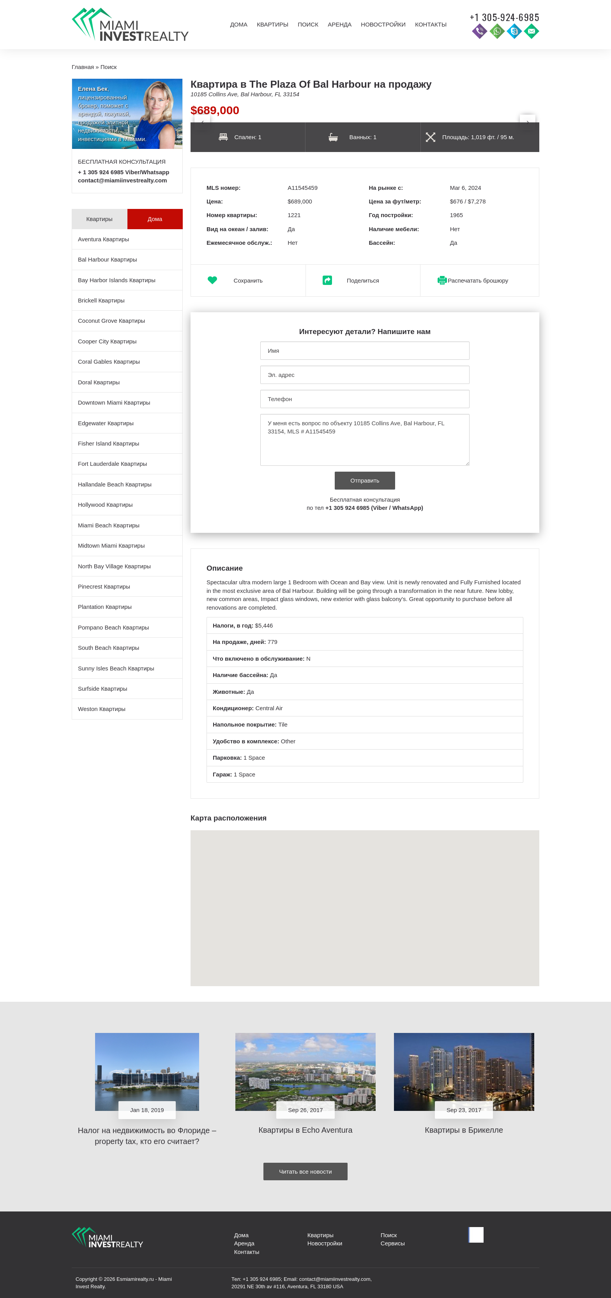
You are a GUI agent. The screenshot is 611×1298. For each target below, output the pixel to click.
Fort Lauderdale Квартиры (112, 463)
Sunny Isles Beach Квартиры (116, 668)
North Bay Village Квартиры (114, 566)
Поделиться (363, 280)
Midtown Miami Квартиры (111, 545)
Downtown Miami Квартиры (114, 402)
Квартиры (272, 24)
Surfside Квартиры (102, 688)
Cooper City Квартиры (107, 341)
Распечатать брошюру (478, 280)
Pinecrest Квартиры (104, 586)
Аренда (339, 24)
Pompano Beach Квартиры (113, 627)
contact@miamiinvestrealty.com (122, 180)
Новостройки (383, 24)
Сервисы (393, 1243)
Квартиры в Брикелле (464, 1130)
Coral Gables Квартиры (109, 361)
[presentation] (202, 122)
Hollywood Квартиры (105, 504)
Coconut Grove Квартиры (111, 320)
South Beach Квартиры (108, 647)
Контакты (431, 24)
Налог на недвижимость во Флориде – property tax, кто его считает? (147, 1136)
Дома (238, 24)
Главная (83, 67)
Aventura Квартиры (103, 239)
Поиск (308, 24)
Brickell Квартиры (101, 300)
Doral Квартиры (99, 382)
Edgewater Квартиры (106, 423)
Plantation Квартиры (105, 606)
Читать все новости (305, 1171)
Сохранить (248, 280)
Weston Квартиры (101, 709)
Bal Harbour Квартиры (107, 259)
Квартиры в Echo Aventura (305, 1130)
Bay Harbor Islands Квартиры (116, 280)
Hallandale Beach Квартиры (115, 484)
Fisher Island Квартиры (108, 443)
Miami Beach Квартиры (109, 525)
